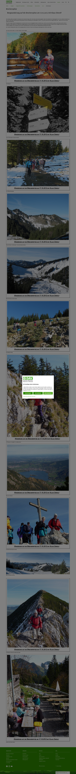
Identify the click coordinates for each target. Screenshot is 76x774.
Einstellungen (28, 393)
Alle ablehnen (38, 393)
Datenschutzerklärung (27, 396)
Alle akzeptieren (48, 393)
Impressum (33, 396)
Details (29, 390)
